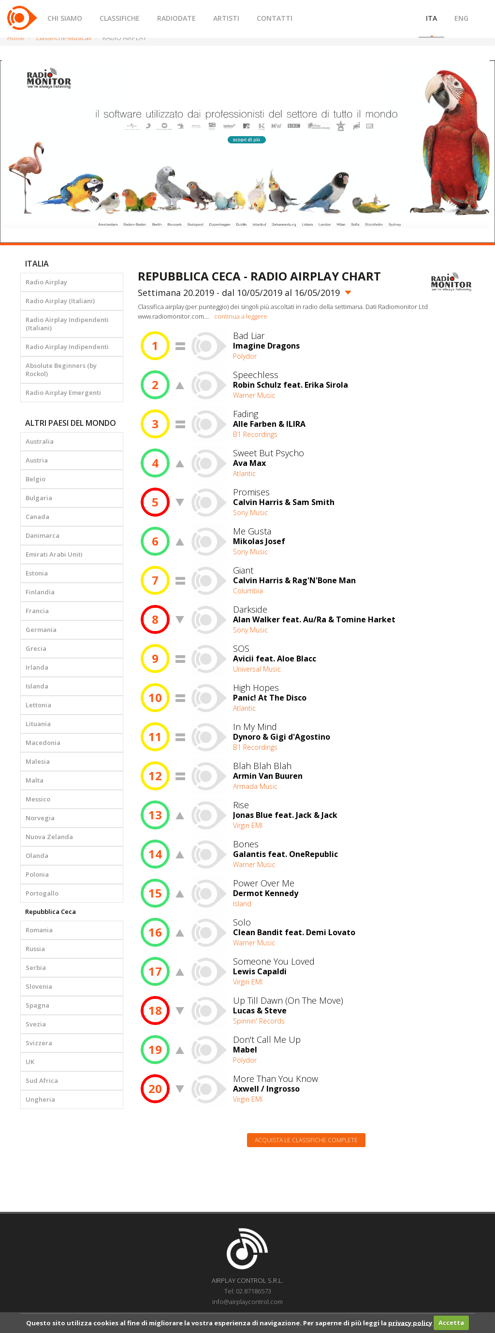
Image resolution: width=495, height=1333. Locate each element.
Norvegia (40, 818)
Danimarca (42, 535)
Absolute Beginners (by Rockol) (61, 369)
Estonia (37, 573)
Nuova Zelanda (49, 836)
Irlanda (37, 667)
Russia (35, 948)
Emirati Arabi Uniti (54, 554)
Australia (40, 441)
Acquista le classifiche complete (306, 1140)
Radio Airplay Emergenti (63, 392)
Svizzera (39, 1042)
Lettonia (38, 705)
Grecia (36, 648)
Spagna (37, 1005)
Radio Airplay (46, 282)
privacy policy (410, 1322)
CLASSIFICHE (120, 18)
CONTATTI (274, 18)
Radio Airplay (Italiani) (60, 300)
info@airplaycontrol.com (247, 1301)
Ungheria (40, 1099)
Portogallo (42, 893)
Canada (37, 516)
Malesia (38, 761)
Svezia (36, 1024)
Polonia (37, 874)
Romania (39, 930)
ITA (431, 18)
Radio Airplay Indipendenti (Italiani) (67, 323)
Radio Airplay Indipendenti (67, 346)
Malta (35, 780)
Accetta (451, 1322)
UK (30, 1061)
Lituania (38, 723)
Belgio (35, 479)
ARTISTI (226, 18)
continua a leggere (240, 316)
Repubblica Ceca (50, 911)
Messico (38, 799)
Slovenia (39, 986)
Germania (41, 629)
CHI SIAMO (64, 18)
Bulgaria (39, 497)
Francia (37, 610)
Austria (37, 460)
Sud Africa (42, 1080)
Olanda (37, 855)
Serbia (36, 967)
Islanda (37, 686)
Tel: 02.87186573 (247, 1291)
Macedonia (43, 742)
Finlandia (40, 592)
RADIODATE (176, 18)
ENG (461, 18)
